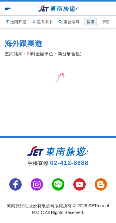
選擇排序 (42, 21)
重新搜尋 (68, 21)
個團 (91, 21)
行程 (105, 21)
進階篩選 (16, 21)
